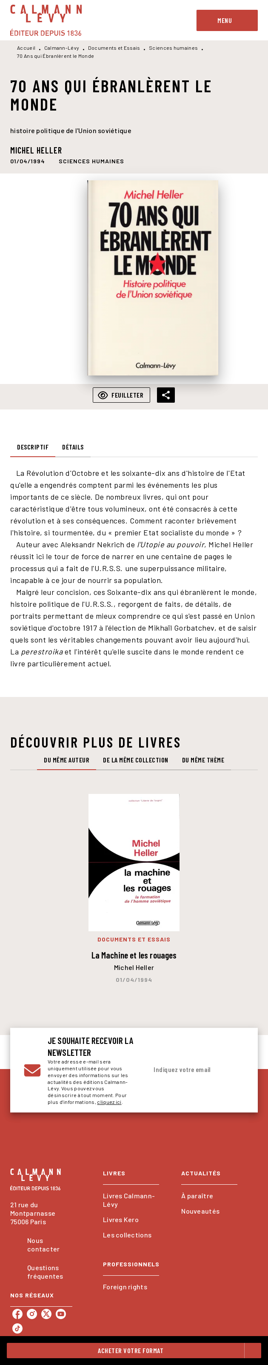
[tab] (32, 447)
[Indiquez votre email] (185, 1070)
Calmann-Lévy (62, 48)
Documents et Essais (114, 48)
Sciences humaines (173, 48)
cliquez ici (109, 1102)
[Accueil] (46, 20)
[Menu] (227, 20)
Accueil (26, 48)
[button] (91, 161)
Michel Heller (36, 150)
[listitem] (17, 1314)
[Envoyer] (234, 1070)
